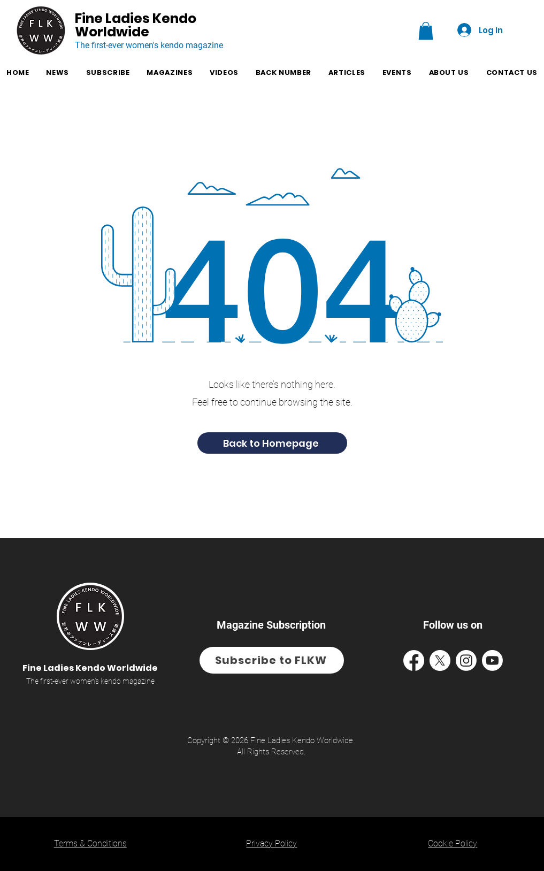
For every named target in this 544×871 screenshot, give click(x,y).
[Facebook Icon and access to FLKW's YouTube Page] (492, 660)
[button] (425, 31)
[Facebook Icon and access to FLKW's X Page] (440, 660)
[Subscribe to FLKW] (272, 660)
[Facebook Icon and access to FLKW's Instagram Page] (466, 660)
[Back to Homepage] (272, 443)
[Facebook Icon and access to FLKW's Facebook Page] (413, 660)
